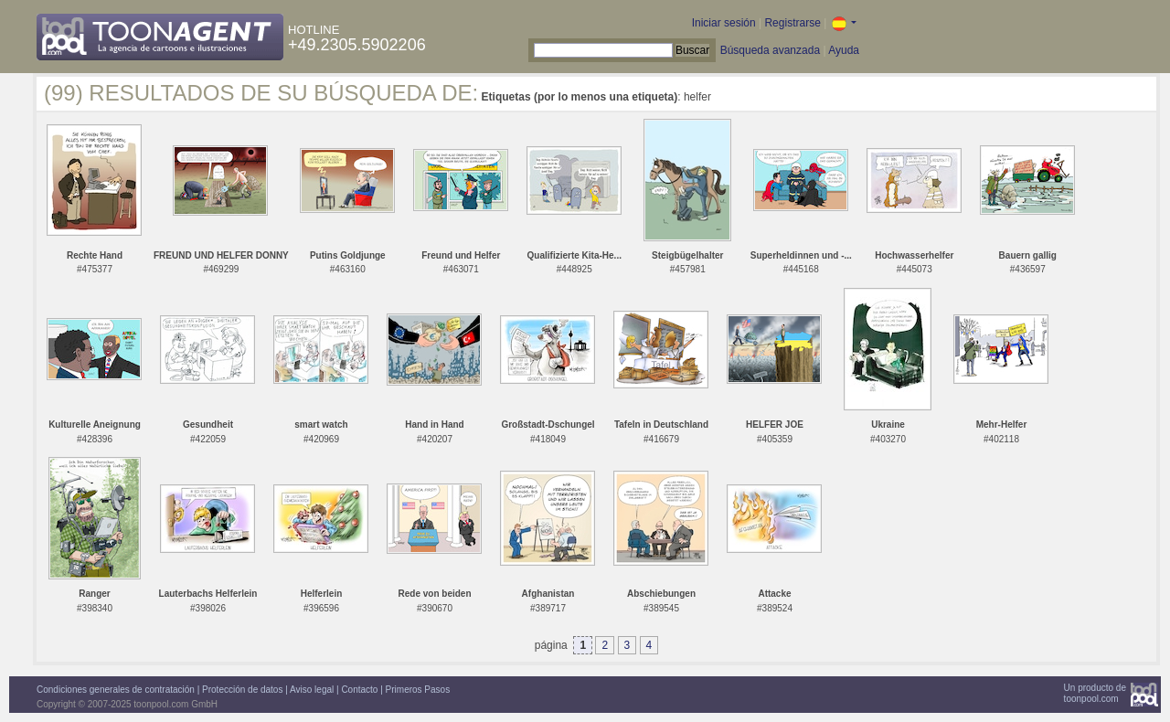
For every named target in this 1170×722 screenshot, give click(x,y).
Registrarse (792, 22)
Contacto (359, 690)
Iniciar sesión (724, 22)
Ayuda (843, 50)
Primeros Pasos (418, 690)
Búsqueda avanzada (770, 50)
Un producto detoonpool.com (1095, 693)
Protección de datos (242, 690)
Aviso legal (312, 690)
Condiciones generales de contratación (116, 690)
